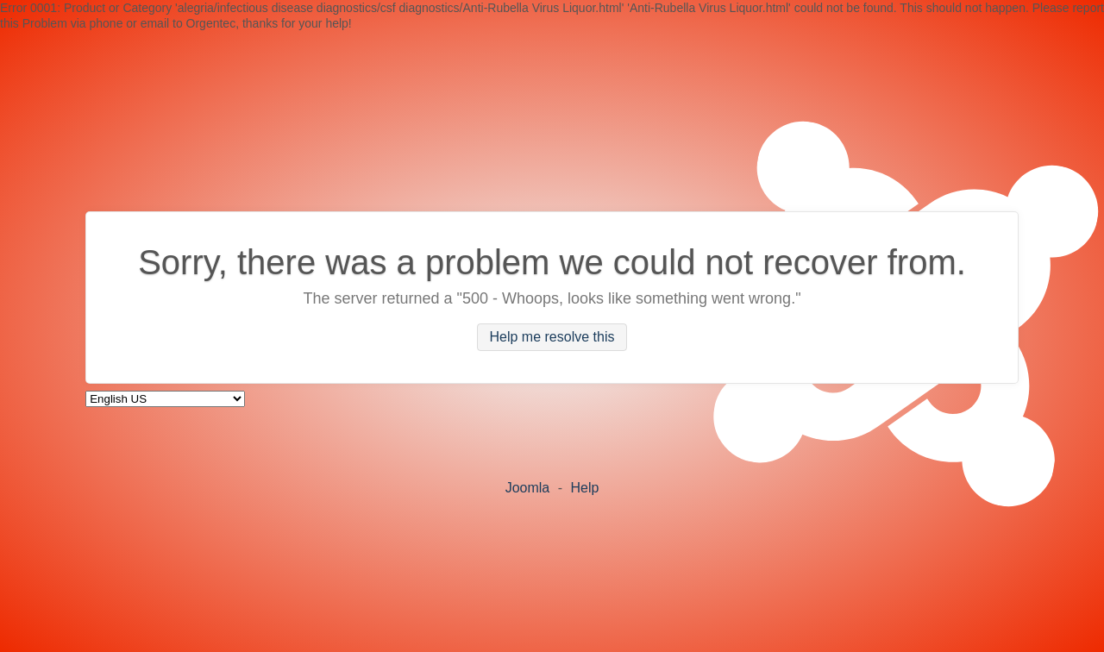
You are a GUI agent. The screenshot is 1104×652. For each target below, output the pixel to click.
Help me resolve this (552, 337)
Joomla (527, 487)
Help (584, 487)
